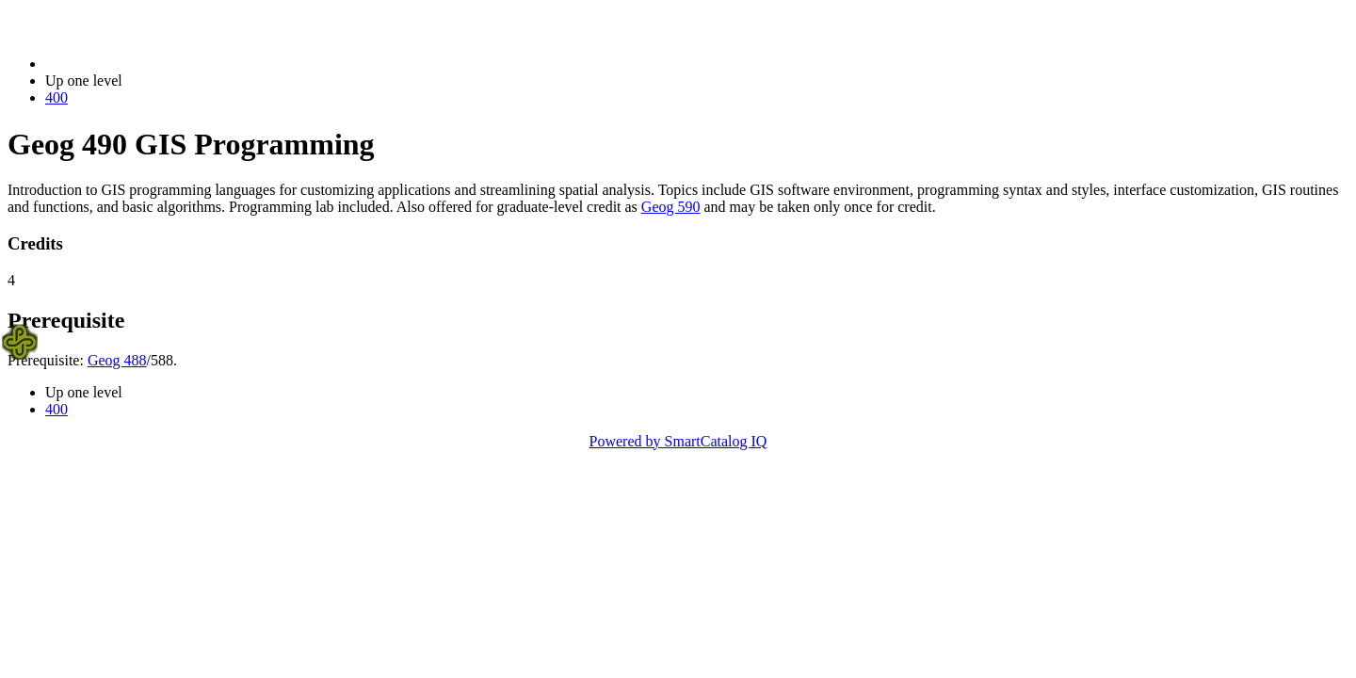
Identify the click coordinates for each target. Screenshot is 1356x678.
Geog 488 (117, 360)
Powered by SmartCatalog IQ (678, 441)
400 (56, 97)
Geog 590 (671, 207)
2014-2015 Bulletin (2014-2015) (143, 64)
